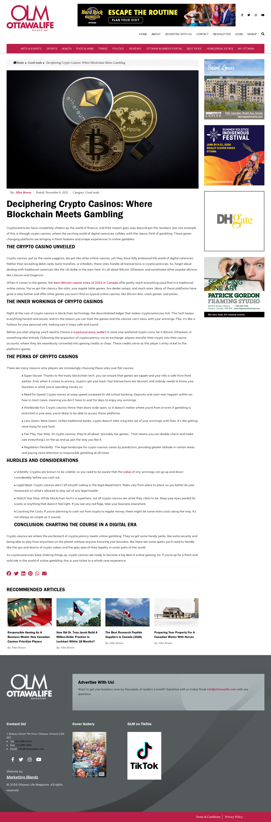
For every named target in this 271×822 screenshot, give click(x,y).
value (127, 472)
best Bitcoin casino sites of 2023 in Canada (86, 282)
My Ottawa (246, 48)
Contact (202, 34)
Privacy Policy (234, 816)
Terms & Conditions (208, 816)
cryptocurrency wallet (89, 332)
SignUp (252, 34)
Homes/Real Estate (220, 48)
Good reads (35, 62)
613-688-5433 (23, 741)
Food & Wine (85, 48)
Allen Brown (23, 192)
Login (239, 34)
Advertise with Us (178, 34)
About (156, 34)
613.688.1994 (23, 745)
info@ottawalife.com (221, 689)
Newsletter (222, 34)
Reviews (135, 48)
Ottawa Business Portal (164, 48)
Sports (52, 48)
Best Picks (194, 48)
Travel (103, 48)
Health (67, 48)
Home (143, 34)
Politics (118, 48)
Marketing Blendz (22, 777)
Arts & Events (31, 48)
